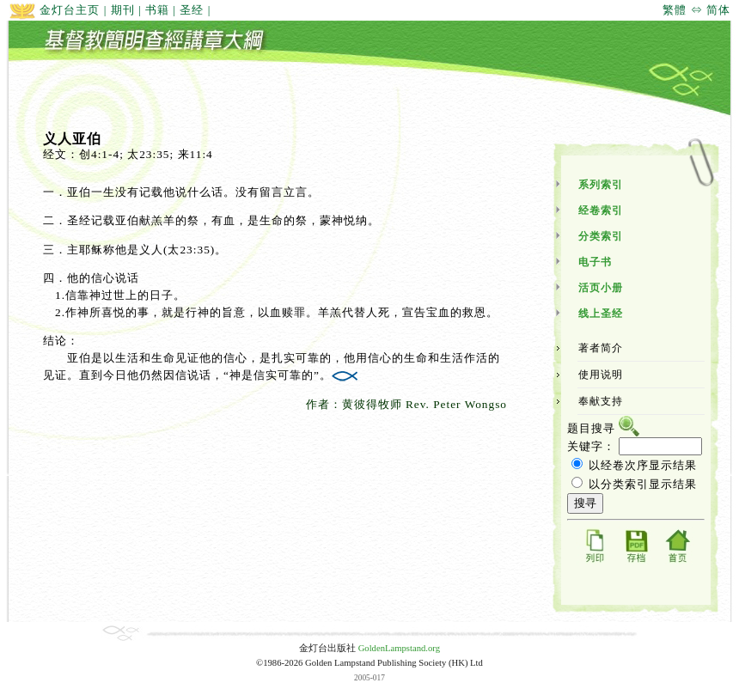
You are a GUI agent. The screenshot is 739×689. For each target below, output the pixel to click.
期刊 (123, 9)
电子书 (595, 262)
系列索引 (600, 185)
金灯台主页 (54, 9)
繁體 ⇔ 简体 (696, 9)
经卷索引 (600, 210)
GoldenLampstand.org (399, 648)
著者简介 (600, 348)
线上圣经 (600, 314)
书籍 (157, 9)
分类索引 (600, 236)
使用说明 (600, 375)
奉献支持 (600, 401)
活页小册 (600, 288)
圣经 (192, 9)
